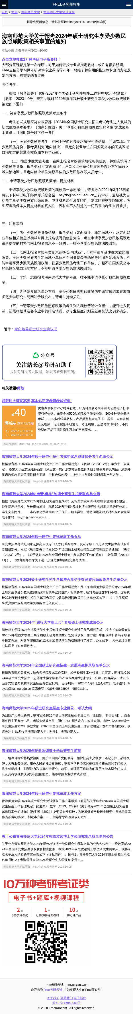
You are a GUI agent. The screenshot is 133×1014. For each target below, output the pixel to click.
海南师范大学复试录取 (59, 12)
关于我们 (53, 998)
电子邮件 (80, 998)
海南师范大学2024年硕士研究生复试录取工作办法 (41, 537)
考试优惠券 (10, 444)
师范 (20, 388)
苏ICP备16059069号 (66, 1003)
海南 (14, 12)
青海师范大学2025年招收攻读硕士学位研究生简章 (41, 751)
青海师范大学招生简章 (16, 781)
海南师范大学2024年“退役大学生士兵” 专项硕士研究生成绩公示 (52, 622)
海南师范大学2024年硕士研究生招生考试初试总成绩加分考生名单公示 (57, 457)
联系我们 (66, 998)
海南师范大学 (30, 12)
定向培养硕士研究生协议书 (35, 329)
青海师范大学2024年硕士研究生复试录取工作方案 (41, 794)
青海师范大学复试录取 (16, 823)
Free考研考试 (52, 989)
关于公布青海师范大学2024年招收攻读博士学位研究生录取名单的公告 (57, 836)
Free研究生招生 (66, 4)
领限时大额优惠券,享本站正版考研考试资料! (37, 401)
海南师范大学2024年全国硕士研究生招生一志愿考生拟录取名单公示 (56, 665)
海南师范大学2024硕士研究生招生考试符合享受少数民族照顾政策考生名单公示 (64, 580)
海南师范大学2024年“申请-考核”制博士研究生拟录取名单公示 (51, 494)
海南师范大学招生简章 (16, 738)
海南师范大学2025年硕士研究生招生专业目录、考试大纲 (47, 708)
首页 (5, 12)
